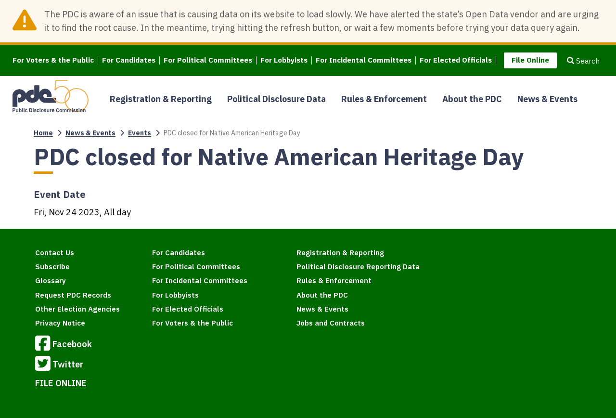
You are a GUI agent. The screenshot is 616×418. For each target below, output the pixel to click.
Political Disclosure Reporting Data (358, 266)
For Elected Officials (456, 60)
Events (139, 133)
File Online (530, 60)
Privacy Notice (60, 322)
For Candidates (128, 60)
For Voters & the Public (53, 60)
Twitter (59, 365)
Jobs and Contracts (330, 322)
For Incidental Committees (363, 60)
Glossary (50, 280)
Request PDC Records (73, 295)
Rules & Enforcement (384, 98)
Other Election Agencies (77, 309)
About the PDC (472, 98)
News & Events (547, 98)
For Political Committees (208, 60)
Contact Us (54, 252)
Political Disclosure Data (276, 98)
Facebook (63, 345)
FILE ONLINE (61, 383)
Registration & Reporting (161, 98)
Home (43, 133)
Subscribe (52, 266)
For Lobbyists (284, 60)
